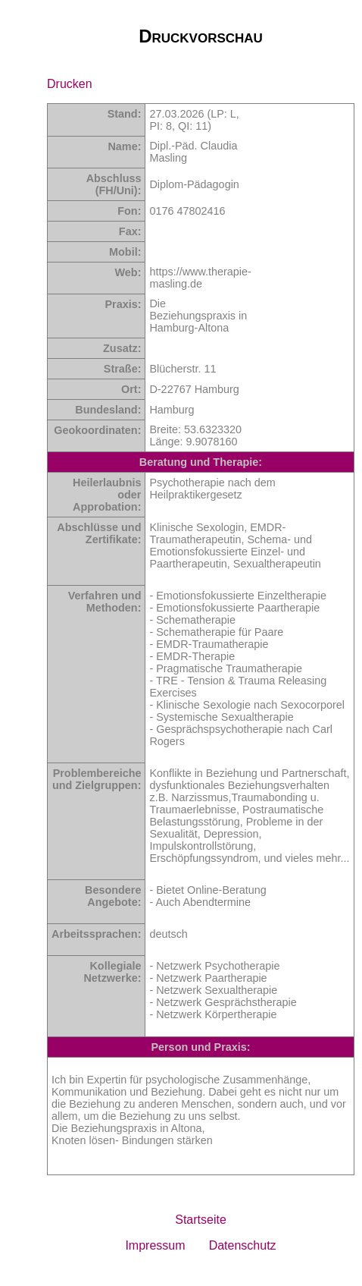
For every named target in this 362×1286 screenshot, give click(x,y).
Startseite (200, 1219)
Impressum (155, 1245)
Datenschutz (242, 1245)
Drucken (69, 83)
